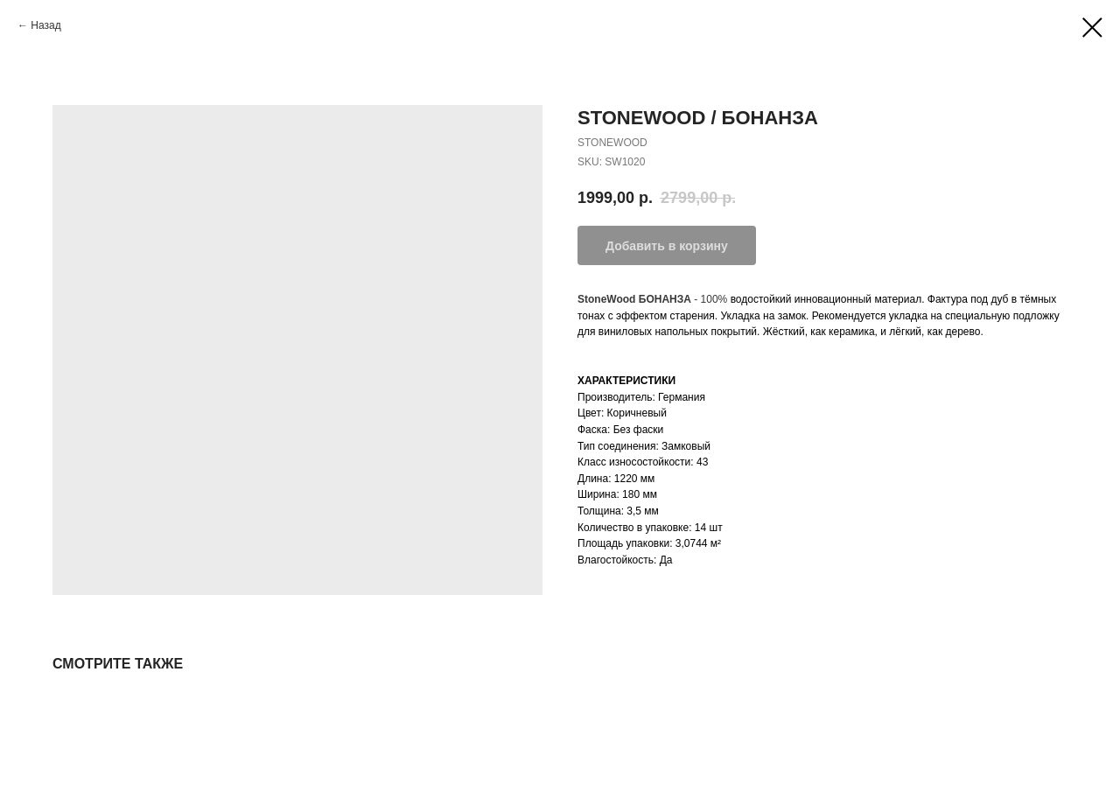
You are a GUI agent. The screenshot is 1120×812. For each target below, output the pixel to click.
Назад (45, 25)
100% (714, 299)
